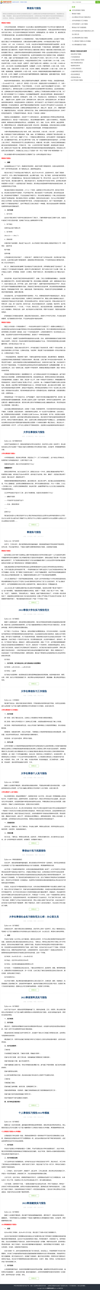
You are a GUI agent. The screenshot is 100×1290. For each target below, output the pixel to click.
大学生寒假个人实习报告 (34, 773)
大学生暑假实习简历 (77, 60)
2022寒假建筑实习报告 (34, 1203)
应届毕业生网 (15, 2)
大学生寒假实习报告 (34, 432)
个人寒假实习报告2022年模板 (34, 1113)
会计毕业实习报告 (77, 80)
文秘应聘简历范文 (77, 71)
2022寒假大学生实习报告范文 (34, 610)
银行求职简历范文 (77, 63)
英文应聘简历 (75, 74)
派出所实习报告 (76, 54)
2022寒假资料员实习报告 (34, 997)
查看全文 (33, 524)
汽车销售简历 (75, 57)
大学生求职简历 (76, 68)
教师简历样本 (75, 65)
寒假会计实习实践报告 (34, 850)
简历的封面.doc (76, 77)
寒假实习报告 (23, 2)
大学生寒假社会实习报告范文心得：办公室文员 (34, 916)
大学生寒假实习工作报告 (34, 691)
